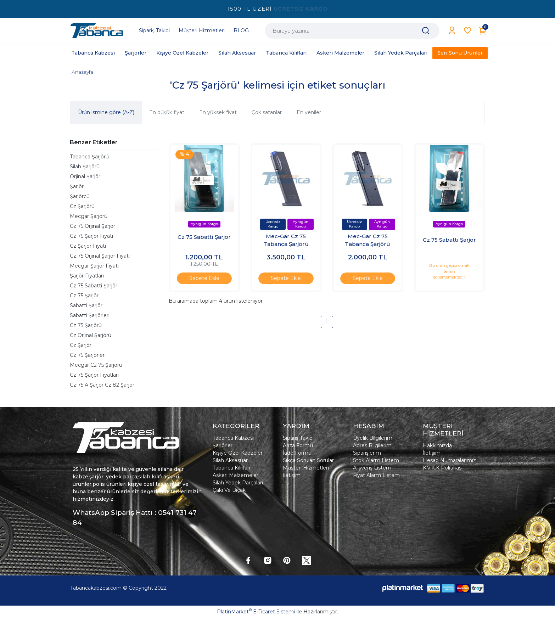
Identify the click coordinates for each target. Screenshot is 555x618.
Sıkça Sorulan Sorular (308, 460)
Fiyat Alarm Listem (376, 475)
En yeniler (309, 112)
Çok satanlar (267, 112)
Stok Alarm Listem (376, 460)
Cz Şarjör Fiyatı (88, 246)
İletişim (292, 475)
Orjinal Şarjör (85, 176)
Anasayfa (82, 72)
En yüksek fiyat (218, 112)
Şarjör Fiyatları (87, 276)
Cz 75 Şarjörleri (88, 355)
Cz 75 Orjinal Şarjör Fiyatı (100, 256)
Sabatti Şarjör (86, 305)
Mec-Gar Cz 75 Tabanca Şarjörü (286, 240)
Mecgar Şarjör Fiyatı (94, 266)
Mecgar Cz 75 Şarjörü (96, 365)
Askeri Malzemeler (235, 475)
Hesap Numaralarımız (449, 460)
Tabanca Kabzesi (233, 438)
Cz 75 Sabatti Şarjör (93, 285)
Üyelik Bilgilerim (372, 438)
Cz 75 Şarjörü (86, 325)
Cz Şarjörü (82, 206)
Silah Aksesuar (230, 460)
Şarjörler (222, 445)
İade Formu (297, 453)
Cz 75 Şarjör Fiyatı (91, 236)
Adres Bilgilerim (372, 445)
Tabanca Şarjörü (89, 156)
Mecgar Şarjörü (88, 216)
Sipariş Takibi (298, 438)
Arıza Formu (298, 445)
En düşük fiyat (166, 112)
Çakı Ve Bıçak (229, 490)
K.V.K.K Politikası (442, 468)
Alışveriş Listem (372, 468)
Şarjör (77, 186)
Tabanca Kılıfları (231, 468)
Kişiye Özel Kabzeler (238, 453)
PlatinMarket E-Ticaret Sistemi (256, 611)
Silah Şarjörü (85, 166)
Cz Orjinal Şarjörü (90, 335)
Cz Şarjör (80, 345)
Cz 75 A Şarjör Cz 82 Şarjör (102, 385)
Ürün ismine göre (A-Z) (106, 112)
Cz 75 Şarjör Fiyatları (94, 375)
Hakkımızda (437, 445)
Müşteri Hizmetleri (306, 468)
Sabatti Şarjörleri (90, 315)
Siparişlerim (367, 453)
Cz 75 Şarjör (84, 295)
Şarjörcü (80, 196)
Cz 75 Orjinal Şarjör (92, 226)
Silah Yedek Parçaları (238, 482)
